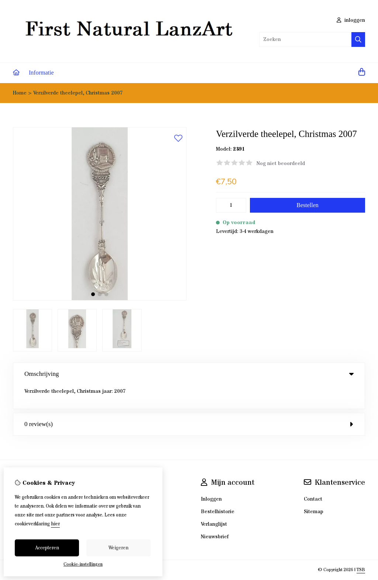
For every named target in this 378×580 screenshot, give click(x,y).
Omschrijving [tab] (189, 373)
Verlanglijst (214, 500)
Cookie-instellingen (83, 564)
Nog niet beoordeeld (281, 163)
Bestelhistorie (217, 488)
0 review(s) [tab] (189, 400)
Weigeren (118, 548)
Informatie (41, 72)
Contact (313, 475)
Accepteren (47, 548)
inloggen (351, 20)
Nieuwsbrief (214, 513)
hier (55, 524)
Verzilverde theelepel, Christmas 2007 (78, 93)
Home (20, 93)
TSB (361, 546)
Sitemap (313, 488)
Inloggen (211, 475)
